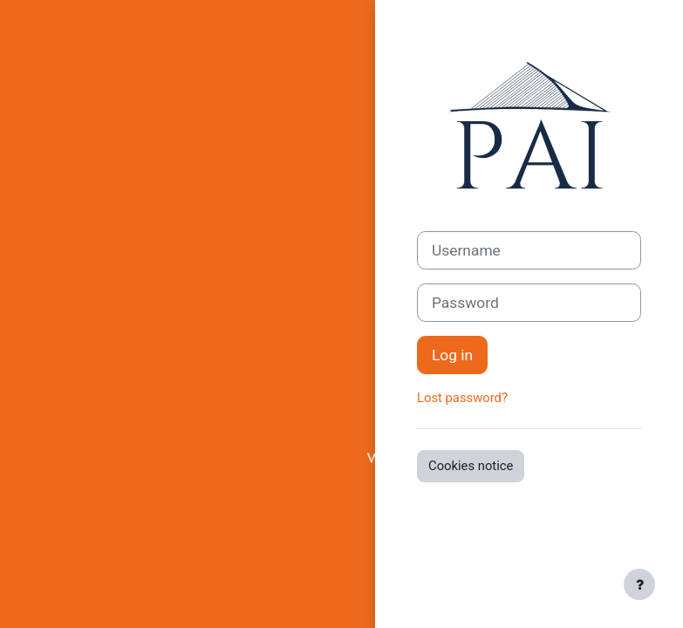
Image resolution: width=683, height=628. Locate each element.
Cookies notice (470, 466)
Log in (452, 355)
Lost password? (462, 398)
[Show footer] (639, 584)
